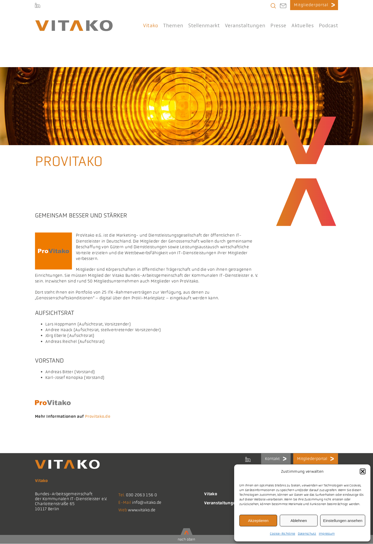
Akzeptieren (258, 520)
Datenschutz (307, 533)
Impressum (327, 533)
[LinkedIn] (37, 6)
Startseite (42, 58)
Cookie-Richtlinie (282, 533)
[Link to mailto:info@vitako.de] (283, 6)
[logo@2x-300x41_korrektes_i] (74, 22)
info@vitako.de (146, 502)
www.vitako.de (141, 509)
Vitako (210, 493)
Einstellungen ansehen (342, 520)
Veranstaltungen (221, 502)
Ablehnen (298, 520)
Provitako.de (97, 416)
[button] (362, 471)
